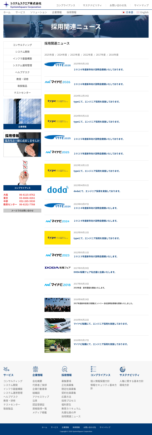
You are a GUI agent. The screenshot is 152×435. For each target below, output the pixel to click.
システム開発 (22, 51)
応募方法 (66, 396)
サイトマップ (141, 5)
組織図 (36, 393)
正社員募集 (68, 385)
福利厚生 (66, 404)
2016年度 (114, 54)
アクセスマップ (40, 396)
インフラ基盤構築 (22, 58)
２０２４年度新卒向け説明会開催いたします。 (96, 208)
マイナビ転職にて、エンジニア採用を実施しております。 (101, 323)
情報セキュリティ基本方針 (103, 386)
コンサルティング (22, 45)
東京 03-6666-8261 (19, 198)
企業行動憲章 (39, 389)
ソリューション (38, 12)
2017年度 (101, 54)
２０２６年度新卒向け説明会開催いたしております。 (99, 69)
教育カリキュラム (71, 408)
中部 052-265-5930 (19, 201)
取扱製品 (22, 86)
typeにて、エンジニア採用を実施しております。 (97, 101)
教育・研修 (22, 79)
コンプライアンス (65, 5)
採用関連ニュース (71, 416)
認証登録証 (38, 404)
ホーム (6, 12)
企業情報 (57, 12)
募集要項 (66, 381)
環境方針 (124, 385)
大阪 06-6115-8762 (19, 194)
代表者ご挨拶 (39, 385)
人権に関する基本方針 (132, 381)
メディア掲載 (39, 412)
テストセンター (22, 92)
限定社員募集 (69, 389)
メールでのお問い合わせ (22, 210)
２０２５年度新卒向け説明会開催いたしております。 (99, 139)
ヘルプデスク (22, 72)
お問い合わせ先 (118, 5)
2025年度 (49, 54)
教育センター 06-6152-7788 (19, 204)
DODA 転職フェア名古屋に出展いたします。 (95, 272)
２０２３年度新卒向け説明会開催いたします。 (96, 256)
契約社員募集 (69, 393)
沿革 (34, 400)
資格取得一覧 (39, 408)
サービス (20, 12)
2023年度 (75, 54)
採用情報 (71, 12)
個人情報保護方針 (100, 381)
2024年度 (62, 54)
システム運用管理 (22, 65)
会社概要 (37, 381)
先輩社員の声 (69, 412)
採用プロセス (69, 400)
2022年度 (88, 54)
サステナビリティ (92, 5)
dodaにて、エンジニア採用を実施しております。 (97, 191)
